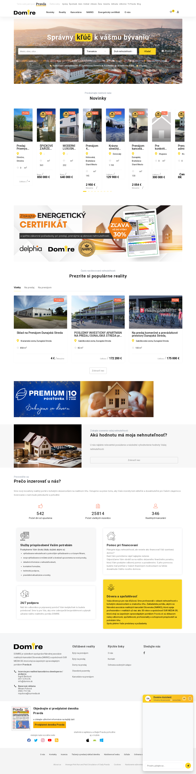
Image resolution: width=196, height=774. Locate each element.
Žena (100, 4)
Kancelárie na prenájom (83, 663)
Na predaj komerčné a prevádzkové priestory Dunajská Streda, (155, 320)
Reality (62, 12)
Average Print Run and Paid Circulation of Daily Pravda (87, 751)
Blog (139, 4)
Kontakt (111, 645)
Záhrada (114, 4)
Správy (65, 4)
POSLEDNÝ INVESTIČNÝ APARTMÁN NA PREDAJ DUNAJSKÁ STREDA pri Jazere (98, 320)
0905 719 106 (24, 677)
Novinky (50, 12)
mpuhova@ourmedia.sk (29, 679)
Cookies (117, 751)
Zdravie (93, 4)
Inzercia (64, 741)
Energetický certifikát (109, 12)
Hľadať (147, 51)
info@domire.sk (25, 667)
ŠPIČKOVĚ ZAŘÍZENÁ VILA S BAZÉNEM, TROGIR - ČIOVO (93, 147)
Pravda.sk (158, 600)
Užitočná (122, 4)
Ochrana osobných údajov (119, 651)
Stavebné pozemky (81, 657)
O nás (127, 12)
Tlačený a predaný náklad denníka (86, 741)
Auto (80, 4)
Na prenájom (45, 273)
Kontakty (53, 741)
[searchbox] (50, 51)
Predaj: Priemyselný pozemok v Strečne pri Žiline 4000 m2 (37, 147)
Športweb (73, 4)
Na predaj (29, 273)
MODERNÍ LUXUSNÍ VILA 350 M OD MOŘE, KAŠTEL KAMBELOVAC (154, 147)
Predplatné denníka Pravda (49, 710)
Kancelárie (76, 12)
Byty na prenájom (80, 639)
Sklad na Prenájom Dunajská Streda (40, 318)
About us (57, 751)
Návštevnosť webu (112, 741)
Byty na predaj (78, 645)
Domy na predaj (79, 651)
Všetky (17, 273)
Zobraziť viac (98, 357)
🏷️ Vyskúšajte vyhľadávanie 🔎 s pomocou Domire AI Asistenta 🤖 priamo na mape (91, 65)
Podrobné (168, 51)
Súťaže (127, 741)
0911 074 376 (24, 665)
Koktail (86, 4)
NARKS (89, 12)
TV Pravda (132, 4)
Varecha (106, 4)
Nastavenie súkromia (134, 751)
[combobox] (50, 51)
